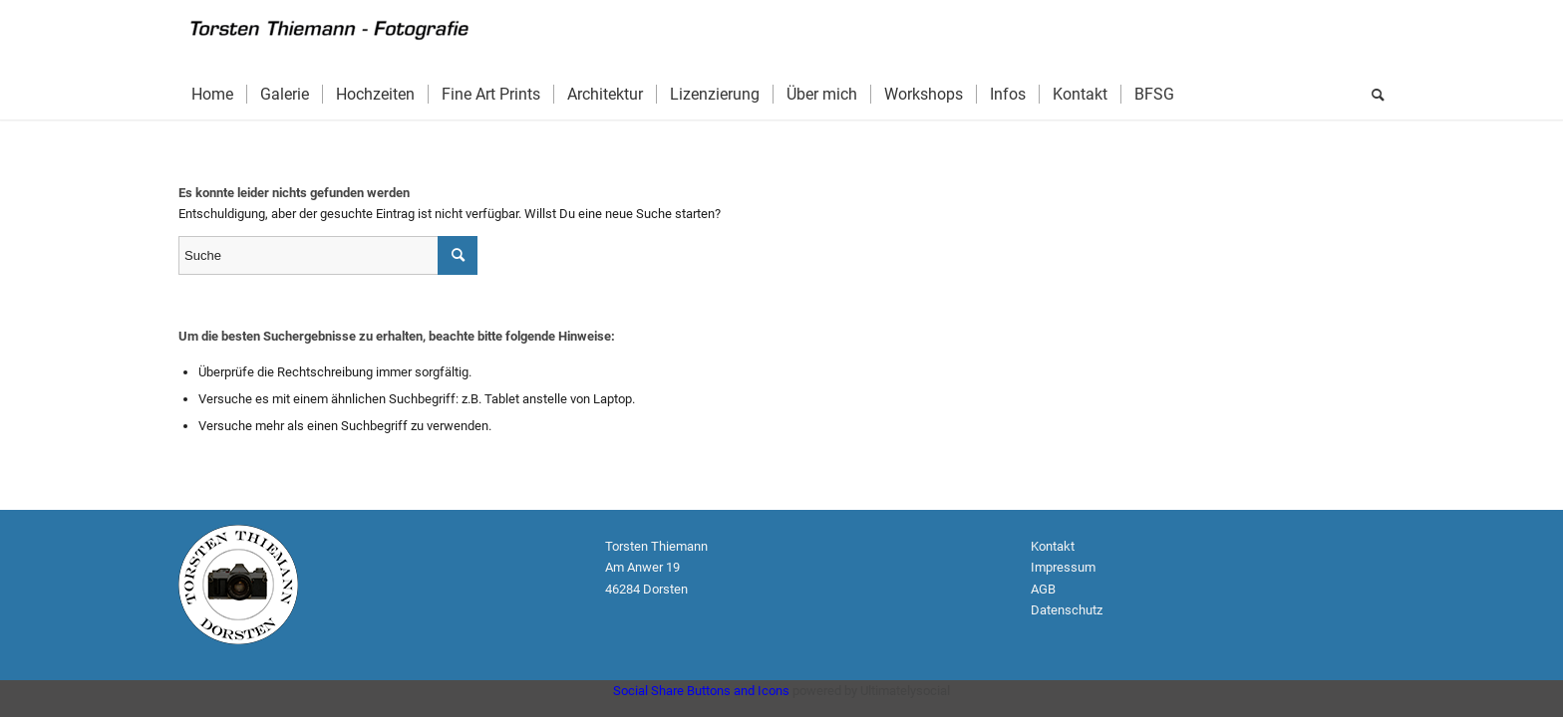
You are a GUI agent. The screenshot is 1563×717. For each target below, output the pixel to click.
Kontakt (1053, 546)
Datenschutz (1068, 609)
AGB (1043, 589)
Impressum (1063, 567)
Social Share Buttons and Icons (701, 690)
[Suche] (1372, 95)
